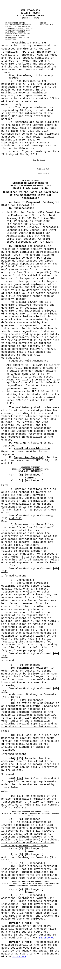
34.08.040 (46, 937)
